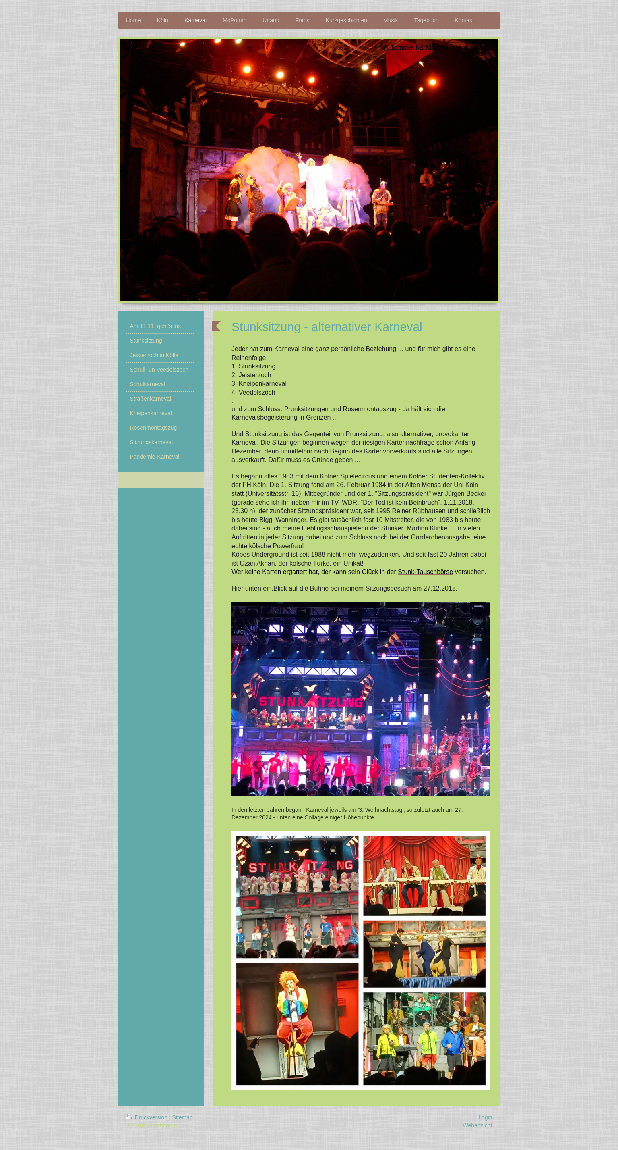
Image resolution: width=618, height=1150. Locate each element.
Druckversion (147, 1117)
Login (485, 1117)
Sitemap (182, 1117)
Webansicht (477, 1125)
